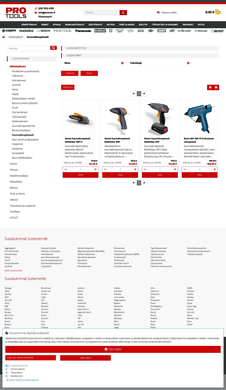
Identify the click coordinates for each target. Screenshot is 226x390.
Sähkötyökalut (29, 24)
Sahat (15, 89)
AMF (7, 306)
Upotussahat (156, 263)
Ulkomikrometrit (158, 260)
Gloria (80, 291)
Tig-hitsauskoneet (158, 248)
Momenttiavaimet (86, 248)
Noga (116, 327)
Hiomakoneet (19, 80)
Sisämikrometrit (121, 263)
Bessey (8, 312)
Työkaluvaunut (157, 254)
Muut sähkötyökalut (22, 157)
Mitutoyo (118, 318)
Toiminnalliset (18, 369)
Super (189, 303)
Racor (153, 312)
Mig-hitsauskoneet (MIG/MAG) (91, 251)
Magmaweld (119, 300)
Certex (44, 294)
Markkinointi (17, 376)
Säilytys (143, 24)
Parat (153, 303)
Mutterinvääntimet (86, 254)
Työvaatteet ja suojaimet (165, 24)
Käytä (89, 73)
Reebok (153, 318)
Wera (189, 315)
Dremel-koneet (20, 112)
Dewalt (44, 303)
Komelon (118, 291)
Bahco (7, 309)
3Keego (8, 288)
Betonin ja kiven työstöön (25, 103)
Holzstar (81, 306)
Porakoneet (119, 248)
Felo (43, 324)
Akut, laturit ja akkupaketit (25, 139)
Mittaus (111, 24)
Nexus (117, 324)
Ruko (152, 324)
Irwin (80, 315)
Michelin (118, 315)
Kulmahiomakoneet (50, 257)
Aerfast (8, 294)
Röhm (153, 327)
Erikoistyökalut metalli (23, 98)
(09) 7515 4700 (43, 8)
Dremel (44, 312)
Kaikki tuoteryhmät (13, 270)
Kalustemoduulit (48, 248)
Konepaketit (18, 153)
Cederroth (45, 291)
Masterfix (118, 306)
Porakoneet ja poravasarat (25, 71)
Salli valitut (85, 357)
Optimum (154, 291)
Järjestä (67, 87)
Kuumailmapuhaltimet (23, 126)
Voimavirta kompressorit (198, 251)
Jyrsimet (16, 84)
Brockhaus (46, 288)
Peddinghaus (156, 306)
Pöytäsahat (119, 260)
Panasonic (155, 300)
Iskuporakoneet (12, 263)
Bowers (8, 324)
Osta (80, 174)
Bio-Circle (9, 315)
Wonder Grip (193, 318)
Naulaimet (17, 148)
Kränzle (117, 294)
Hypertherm (83, 309)
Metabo (117, 309)
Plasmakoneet (84, 266)
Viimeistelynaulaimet (196, 248)
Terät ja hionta (126, 24)
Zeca (189, 321)
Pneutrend (155, 309)
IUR (79, 318)
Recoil (153, 315)
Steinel (190, 300)
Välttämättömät (19, 365)
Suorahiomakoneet (123, 266)
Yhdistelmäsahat (195, 254)
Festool (44, 327)
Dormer (44, 309)
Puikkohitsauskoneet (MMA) (126, 254)
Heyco (80, 297)
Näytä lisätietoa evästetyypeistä (23, 380)
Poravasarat (119, 251)
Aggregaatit (10, 248)
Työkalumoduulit (158, 251)
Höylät (15, 94)
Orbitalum (155, 294)
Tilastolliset (16, 372)
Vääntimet (17, 75)
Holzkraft (82, 303)
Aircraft (8, 300)
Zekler (190, 324)
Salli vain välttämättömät (20, 357)
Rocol (153, 321)
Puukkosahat (120, 257)
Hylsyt (7, 257)
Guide (80, 294)
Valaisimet (17, 144)
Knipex (117, 288)
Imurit (15, 107)
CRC (43, 300)
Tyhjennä (69, 73)
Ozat (152, 297)
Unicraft (190, 312)
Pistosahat (82, 263)
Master (117, 303)
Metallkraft (119, 312)
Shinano (190, 291)
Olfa (152, 288)
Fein (43, 321)
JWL (79, 327)
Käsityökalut (95, 24)
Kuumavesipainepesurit (52, 260)
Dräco (44, 315)
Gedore (81, 288)
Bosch (7, 321)
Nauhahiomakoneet (87, 257)
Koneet (45, 24)
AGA (7, 297)
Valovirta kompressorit (161, 266)
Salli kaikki (113, 349)
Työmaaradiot (19, 116)
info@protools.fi (44, 12)
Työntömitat (156, 257)
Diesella (44, 306)
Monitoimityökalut (21, 130)
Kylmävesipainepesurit (51, 263)
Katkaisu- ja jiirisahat (50, 251)
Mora (116, 321)
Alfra (7, 303)
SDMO (189, 288)
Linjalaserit (46, 266)
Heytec (81, 300)
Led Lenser (119, 297)
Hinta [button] (94, 63)
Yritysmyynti (45, 16)
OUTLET (201, 24)
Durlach (44, 318)
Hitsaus (57, 24)
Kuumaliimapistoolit (23, 135)
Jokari (80, 321)
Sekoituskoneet (20, 121)
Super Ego (191, 306)
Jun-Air (81, 324)
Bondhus (9, 318)
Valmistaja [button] (159, 63)
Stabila (190, 294)
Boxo (7, 327)
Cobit (43, 297)
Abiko (7, 291)
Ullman (190, 309)
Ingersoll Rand (84, 312)
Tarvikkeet (187, 24)
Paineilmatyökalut (74, 24)
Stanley (190, 297)
